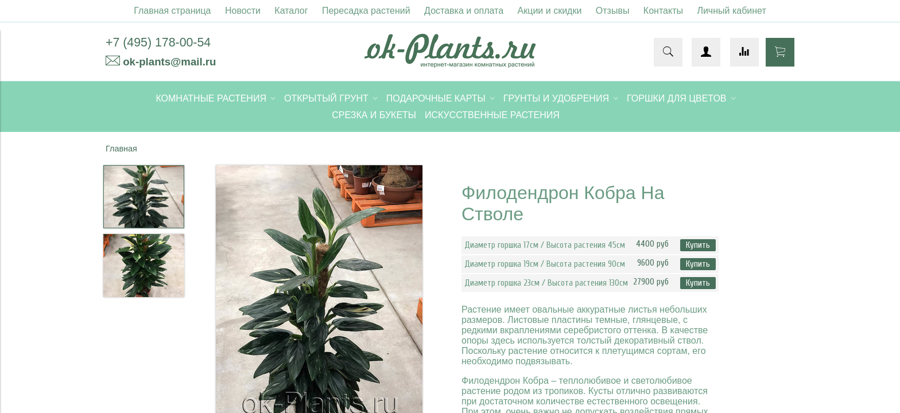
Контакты (663, 10)
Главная (121, 148)
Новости (243, 10)
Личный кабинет (731, 10)
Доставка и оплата (463, 10)
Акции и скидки (550, 10)
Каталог (291, 10)
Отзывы (613, 10)
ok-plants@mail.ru (169, 62)
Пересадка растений (366, 10)
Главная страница (172, 10)
